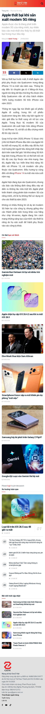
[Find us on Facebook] (2, 705)
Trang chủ (5, 11)
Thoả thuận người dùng (10, 695)
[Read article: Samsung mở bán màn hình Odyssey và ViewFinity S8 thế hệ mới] (6, 604)
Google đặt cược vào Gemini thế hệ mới (20, 476)
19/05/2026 (6, 401)
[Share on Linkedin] (37, 73)
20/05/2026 (6, 359)
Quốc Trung (12, 39)
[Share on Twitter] (26, 73)
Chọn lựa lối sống (16, 11)
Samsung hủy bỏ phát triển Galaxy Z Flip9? (22, 437)
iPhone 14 (19, 173)
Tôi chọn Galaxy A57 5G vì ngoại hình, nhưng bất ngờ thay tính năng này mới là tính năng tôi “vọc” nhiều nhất (25, 542)
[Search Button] (42, 3)
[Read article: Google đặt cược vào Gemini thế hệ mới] (22, 459)
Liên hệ (4, 700)
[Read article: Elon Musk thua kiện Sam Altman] (22, 339)
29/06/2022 (25, 39)
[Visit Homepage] (21, 4)
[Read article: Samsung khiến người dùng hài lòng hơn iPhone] (6, 635)
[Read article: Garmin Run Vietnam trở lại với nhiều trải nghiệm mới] (22, 254)
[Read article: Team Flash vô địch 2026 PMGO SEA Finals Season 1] (6, 645)
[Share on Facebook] (14, 73)
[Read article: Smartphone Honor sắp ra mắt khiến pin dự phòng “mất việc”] (22, 378)
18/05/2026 (6, 440)
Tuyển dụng (6, 698)
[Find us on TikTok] (10, 705)
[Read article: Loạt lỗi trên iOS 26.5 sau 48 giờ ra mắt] (22, 509)
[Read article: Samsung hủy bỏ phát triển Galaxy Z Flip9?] (22, 420)
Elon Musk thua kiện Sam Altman (17, 356)
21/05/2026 (6, 278)
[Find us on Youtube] (6, 705)
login (9, 486)
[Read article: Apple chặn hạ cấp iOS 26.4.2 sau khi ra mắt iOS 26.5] (22, 297)
